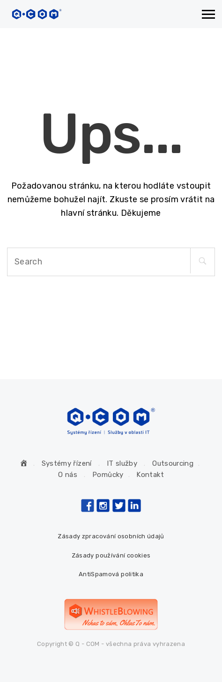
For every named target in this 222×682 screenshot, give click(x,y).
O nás (67, 474)
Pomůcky (108, 474)
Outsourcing (172, 463)
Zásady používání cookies (111, 555)
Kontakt (150, 474)
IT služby (122, 463)
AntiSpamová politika (111, 574)
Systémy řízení (67, 463)
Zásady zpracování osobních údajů (111, 536)
